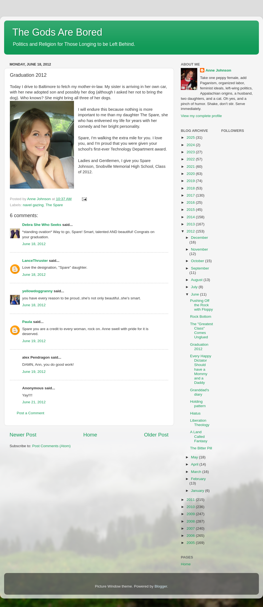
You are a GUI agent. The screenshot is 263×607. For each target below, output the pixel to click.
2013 (191, 224)
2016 (191, 202)
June (195, 294)
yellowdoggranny (37, 291)
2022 (191, 159)
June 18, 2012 (34, 244)
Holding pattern (198, 403)
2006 (191, 536)
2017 (191, 195)
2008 (191, 521)
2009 (191, 514)
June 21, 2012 (34, 402)
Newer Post (23, 435)
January (198, 491)
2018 (191, 188)
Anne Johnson (218, 70)
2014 (191, 217)
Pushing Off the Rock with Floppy (201, 305)
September (200, 268)
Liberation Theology (200, 422)
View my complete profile (201, 116)
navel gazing (33, 205)
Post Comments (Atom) (51, 446)
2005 (191, 543)
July (195, 287)
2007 (191, 528)
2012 (191, 231)
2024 (191, 145)
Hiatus (195, 413)
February (198, 479)
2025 (191, 137)
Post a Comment (30, 413)
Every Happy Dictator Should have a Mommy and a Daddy (200, 369)
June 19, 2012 (34, 341)
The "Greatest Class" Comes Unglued (201, 330)
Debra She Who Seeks (41, 225)
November (199, 249)
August (197, 280)
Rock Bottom (200, 316)
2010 (191, 507)
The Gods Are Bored (57, 32)
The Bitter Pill (201, 448)
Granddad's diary (199, 392)
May (195, 457)
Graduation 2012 (199, 346)
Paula (27, 322)
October (198, 261)
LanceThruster (35, 261)
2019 (191, 181)
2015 (191, 210)
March (196, 472)
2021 (191, 166)
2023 (191, 152)
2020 (191, 174)
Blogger (161, 586)
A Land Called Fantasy (198, 436)
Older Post (156, 435)
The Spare (54, 205)
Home (90, 435)
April (195, 464)
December (199, 238)
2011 (191, 500)
